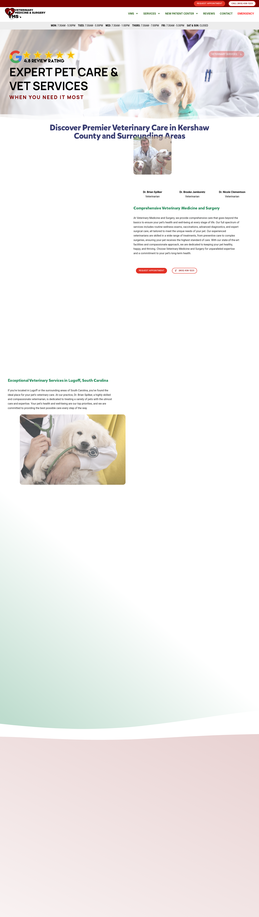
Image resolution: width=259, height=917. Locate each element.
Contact (226, 15)
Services (151, 15)
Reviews (209, 15)
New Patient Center (181, 15)
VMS (133, 15)
